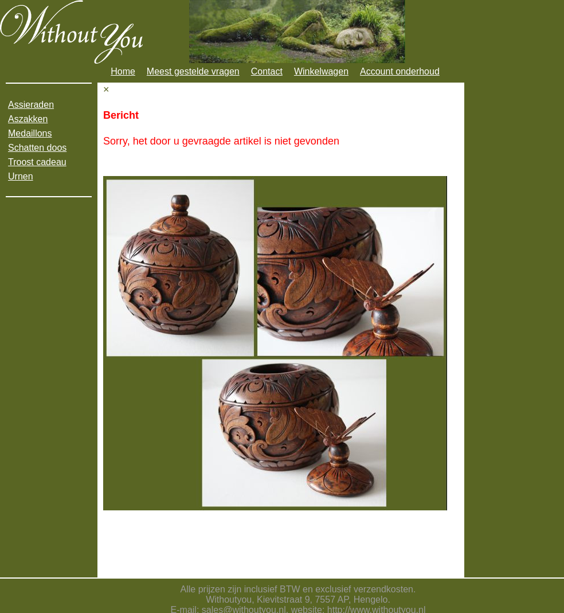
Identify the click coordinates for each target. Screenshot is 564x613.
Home (123, 71)
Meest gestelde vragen (193, 71)
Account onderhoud (400, 71)
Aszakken (28, 119)
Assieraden (31, 105)
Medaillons (30, 133)
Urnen (20, 176)
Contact (267, 71)
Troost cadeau (37, 162)
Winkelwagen (321, 71)
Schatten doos (37, 148)
